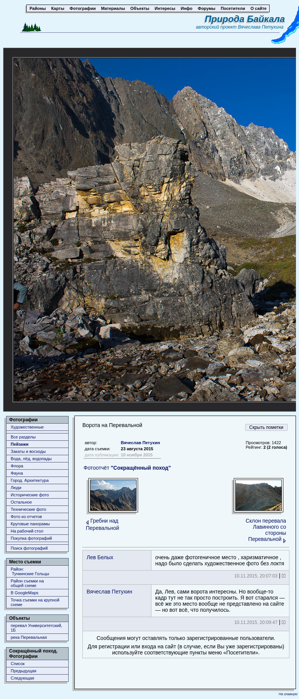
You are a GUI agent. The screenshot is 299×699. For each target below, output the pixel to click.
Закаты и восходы (28, 451)
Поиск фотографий (29, 548)
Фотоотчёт (127, 468)
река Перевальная (29, 637)
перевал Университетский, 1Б (36, 627)
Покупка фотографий (31, 538)
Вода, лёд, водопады (31, 458)
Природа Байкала (245, 19)
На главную (288, 694)
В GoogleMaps (25, 592)
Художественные (27, 427)
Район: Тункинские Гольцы (30, 571)
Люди (16, 487)
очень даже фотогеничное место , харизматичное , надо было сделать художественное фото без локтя (219, 560)
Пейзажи (20, 444)
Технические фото (28, 509)
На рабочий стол (27, 531)
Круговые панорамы (30, 523)
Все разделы (23, 437)
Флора (17, 466)
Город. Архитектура (30, 480)
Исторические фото (30, 495)
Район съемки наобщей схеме (27, 583)
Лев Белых (100, 557)
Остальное (21, 502)
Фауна (17, 473)
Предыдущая (23, 671)
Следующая (22, 678)
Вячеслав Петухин (140, 442)
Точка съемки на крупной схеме (35, 602)
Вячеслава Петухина (261, 27)
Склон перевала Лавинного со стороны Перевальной (266, 530)
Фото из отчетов (26, 516)
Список (18, 663)
